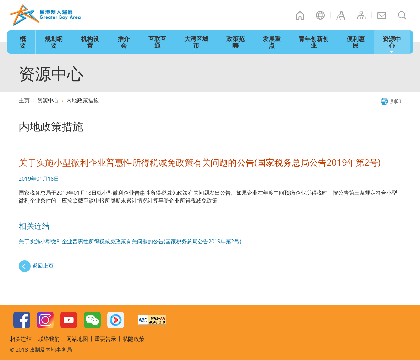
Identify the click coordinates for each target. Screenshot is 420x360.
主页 (300, 15)
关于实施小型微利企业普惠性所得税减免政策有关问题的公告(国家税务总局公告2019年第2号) (130, 241)
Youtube (68, 320)
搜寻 (402, 15)
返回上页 (43, 265)
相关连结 (21, 339)
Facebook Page (21, 320)
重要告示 (105, 339)
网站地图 (361, 15)
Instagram (45, 320)
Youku (115, 320)
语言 (320, 15)
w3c (152, 320)
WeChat (92, 320)
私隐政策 (133, 339)
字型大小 (340, 15)
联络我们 (381, 15)
